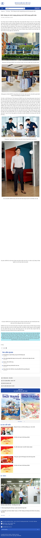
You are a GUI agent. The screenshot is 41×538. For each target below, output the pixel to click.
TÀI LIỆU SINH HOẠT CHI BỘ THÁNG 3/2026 (23, 446)
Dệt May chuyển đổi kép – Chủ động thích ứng (10, 504)
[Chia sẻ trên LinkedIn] (6, 348)
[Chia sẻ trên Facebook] (2, 348)
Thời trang (8, 11)
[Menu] (2, 8)
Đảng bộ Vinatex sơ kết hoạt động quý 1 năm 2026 (24, 426)
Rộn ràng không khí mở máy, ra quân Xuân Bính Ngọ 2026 (14, 507)
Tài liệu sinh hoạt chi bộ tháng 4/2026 (22, 437)
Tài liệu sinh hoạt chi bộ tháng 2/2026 (22, 465)
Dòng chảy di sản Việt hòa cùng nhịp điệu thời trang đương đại (16, 369)
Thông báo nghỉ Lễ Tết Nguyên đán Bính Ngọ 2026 (24, 456)
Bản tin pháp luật (7, 383)
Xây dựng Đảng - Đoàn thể (9, 380)
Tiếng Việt (37, 8)
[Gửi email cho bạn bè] (4, 348)
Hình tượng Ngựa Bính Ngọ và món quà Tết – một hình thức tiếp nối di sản (18, 358)
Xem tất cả (20, 421)
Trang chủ (3, 11)
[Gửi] (24, 8)
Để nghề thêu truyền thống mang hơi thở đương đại (14, 354)
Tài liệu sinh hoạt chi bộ (8, 385)
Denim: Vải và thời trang (8, 361)
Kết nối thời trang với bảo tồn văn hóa (11, 365)
